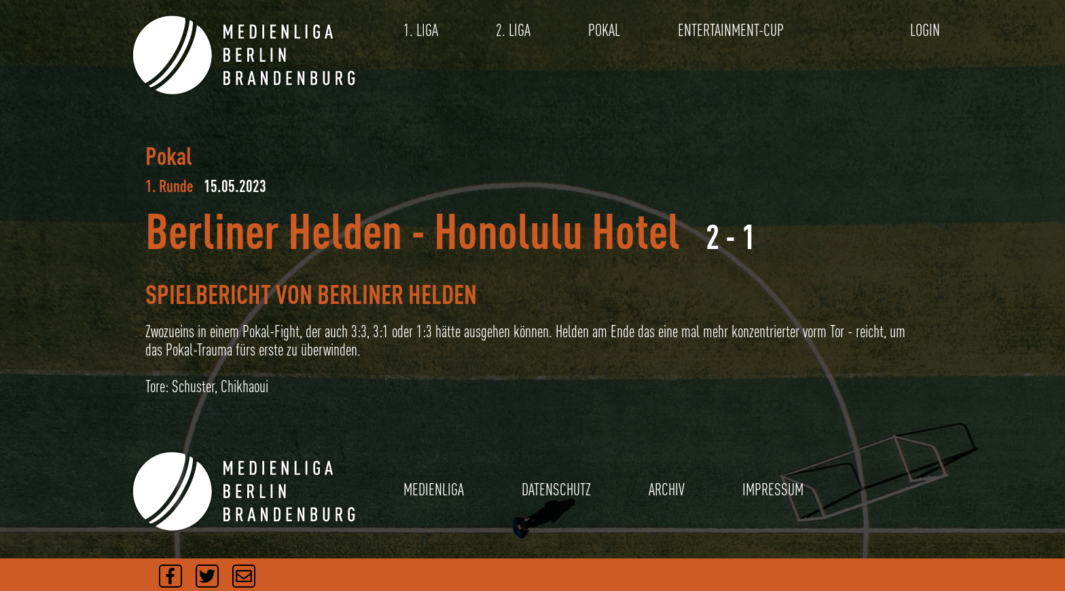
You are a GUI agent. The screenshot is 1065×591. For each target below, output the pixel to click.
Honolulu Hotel (557, 230)
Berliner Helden (273, 230)
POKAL (604, 30)
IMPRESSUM (773, 489)
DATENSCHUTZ (556, 489)
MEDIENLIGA (433, 489)
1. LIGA (420, 30)
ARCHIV (667, 489)
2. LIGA (513, 30)
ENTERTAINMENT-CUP (731, 30)
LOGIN (925, 30)
